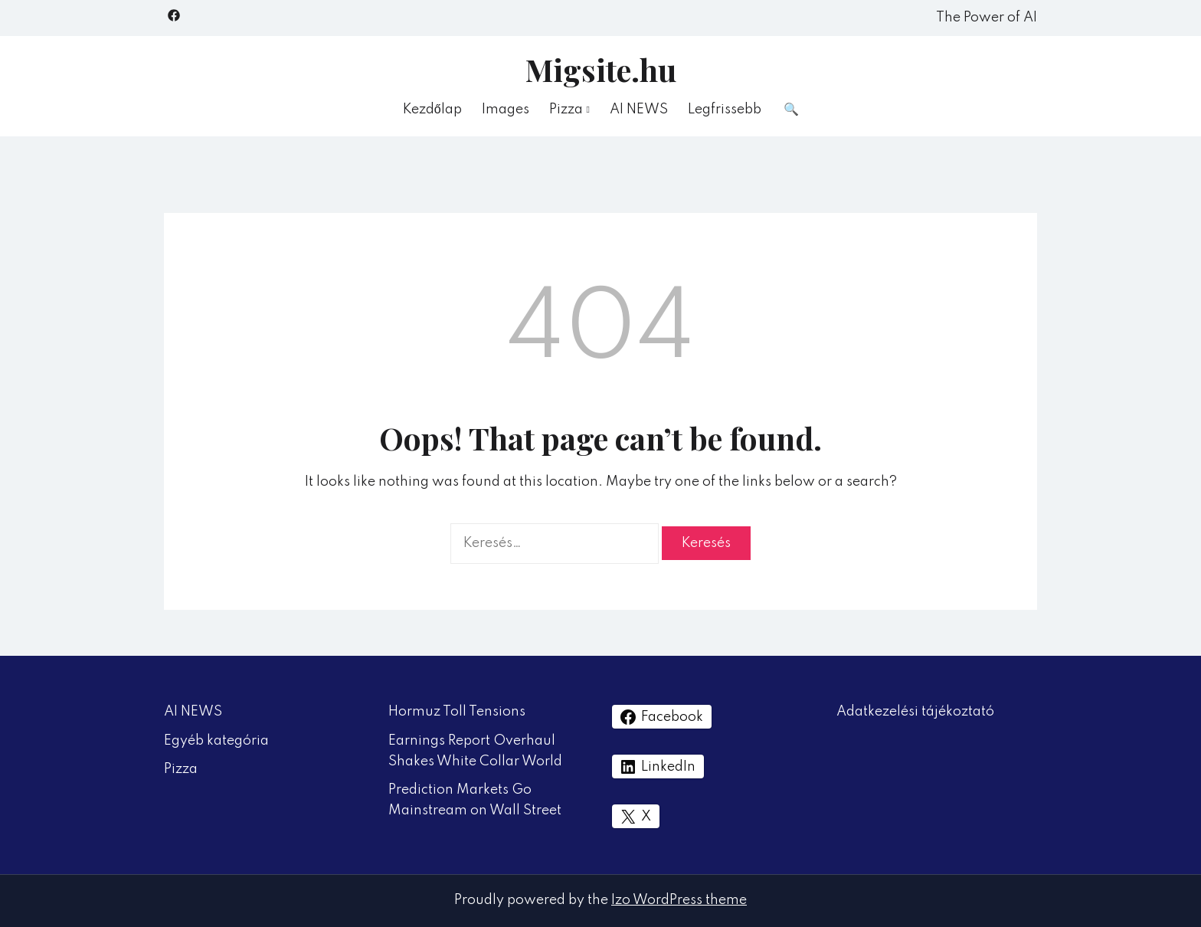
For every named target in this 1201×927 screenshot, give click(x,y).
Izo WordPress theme (679, 900)
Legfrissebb (724, 109)
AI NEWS (639, 109)
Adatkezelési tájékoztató (915, 712)
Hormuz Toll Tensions (456, 712)
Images (505, 109)
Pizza (566, 109)
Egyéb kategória (216, 741)
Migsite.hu (600, 69)
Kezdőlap (432, 109)
